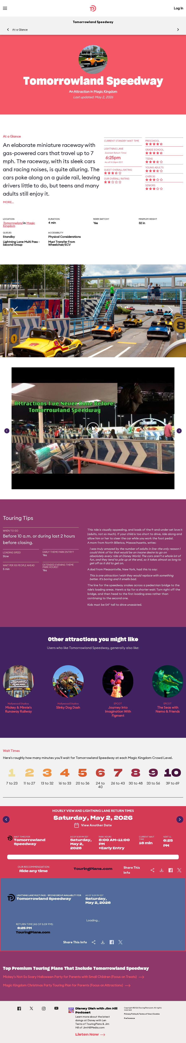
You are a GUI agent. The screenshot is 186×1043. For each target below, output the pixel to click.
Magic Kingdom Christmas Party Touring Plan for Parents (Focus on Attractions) (66, 985)
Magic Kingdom (105, 91)
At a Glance (20, 29)
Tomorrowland (13, 223)
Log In (178, 8)
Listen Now (91, 1034)
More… (8, 202)
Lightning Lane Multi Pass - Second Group (21, 243)
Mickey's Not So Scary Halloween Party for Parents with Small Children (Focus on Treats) (73, 977)
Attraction (82, 91)
